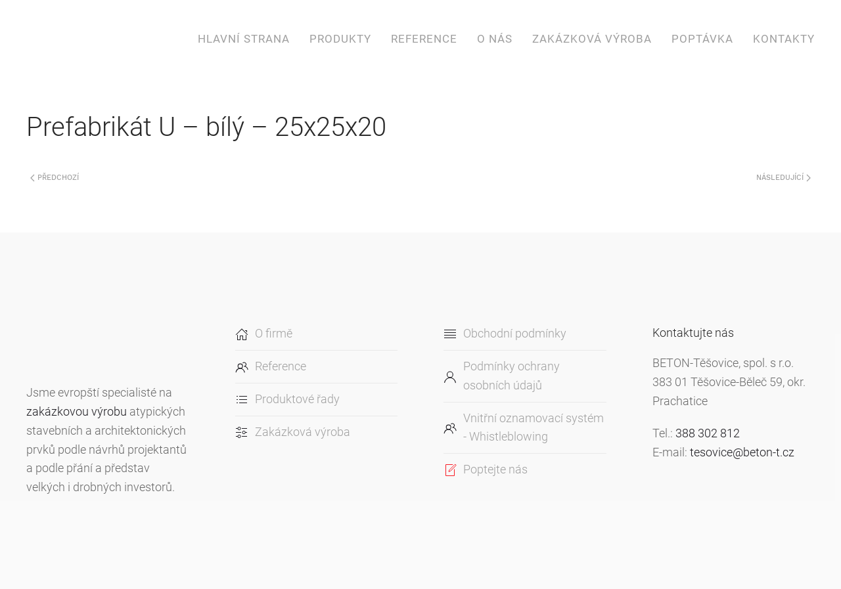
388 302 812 (707, 433)
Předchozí (54, 177)
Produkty (340, 38)
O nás (494, 38)
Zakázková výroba (592, 38)
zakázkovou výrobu (76, 411)
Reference (424, 38)
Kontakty (784, 38)
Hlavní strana (244, 38)
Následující (783, 177)
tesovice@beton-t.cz (742, 452)
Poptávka (702, 38)
